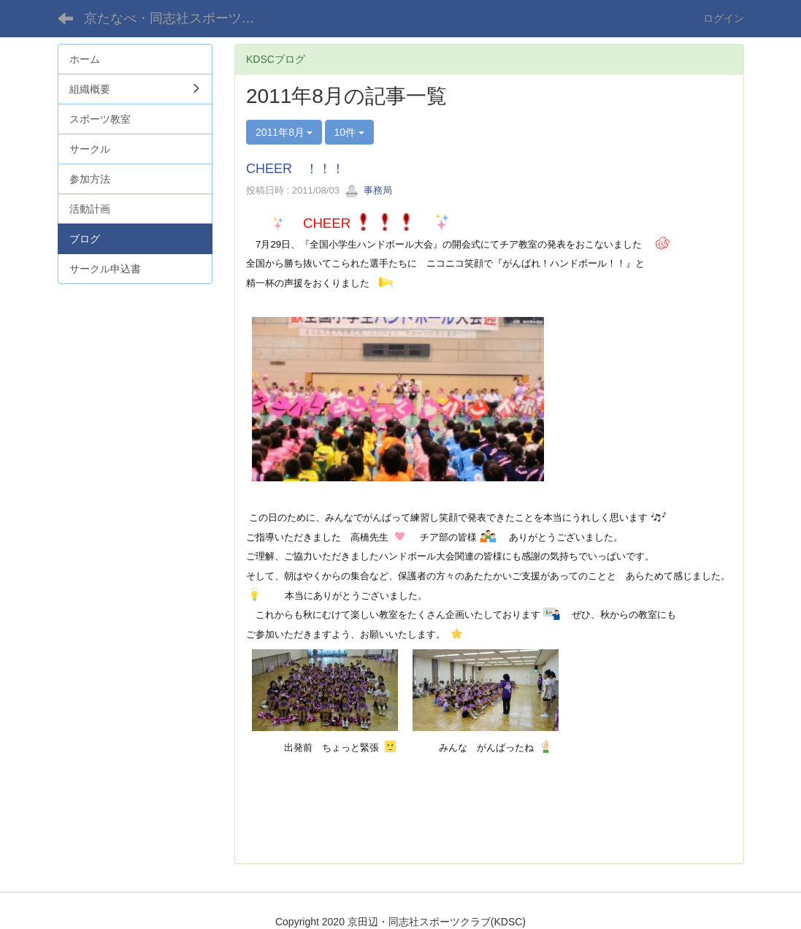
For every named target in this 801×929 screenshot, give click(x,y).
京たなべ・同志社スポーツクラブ (180, 18)
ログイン (723, 18)
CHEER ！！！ (295, 168)
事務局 (368, 190)
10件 (349, 132)
